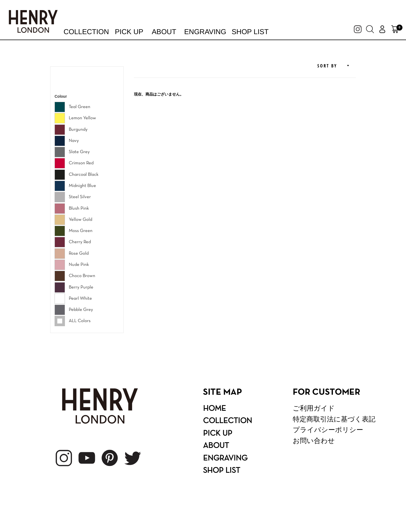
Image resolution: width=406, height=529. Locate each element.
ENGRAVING (225, 458)
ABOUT (216, 446)
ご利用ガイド (314, 408)
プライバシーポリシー (328, 429)
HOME (214, 408)
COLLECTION (227, 421)
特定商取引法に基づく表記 (334, 419)
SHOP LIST (221, 470)
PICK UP (217, 433)
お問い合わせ (314, 440)
